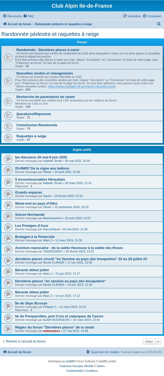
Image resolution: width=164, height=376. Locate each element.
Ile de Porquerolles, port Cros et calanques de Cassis (59, 316)
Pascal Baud (51, 229)
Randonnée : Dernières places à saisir (47, 50)
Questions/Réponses (33, 114)
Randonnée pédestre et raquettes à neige (50, 34)
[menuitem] (28, 16)
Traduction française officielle (76, 366)
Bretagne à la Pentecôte (35, 237)
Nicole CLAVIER (53, 262)
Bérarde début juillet (32, 270)
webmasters (51, 330)
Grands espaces (28, 192)
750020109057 (52, 251)
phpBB (70, 361)
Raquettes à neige (31, 136)
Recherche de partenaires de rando (45, 97)
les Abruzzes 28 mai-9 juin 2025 (41, 157)
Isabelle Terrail (52, 160)
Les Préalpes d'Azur (31, 226)
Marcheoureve (52, 218)
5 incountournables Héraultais (40, 179)
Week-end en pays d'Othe (36, 203)
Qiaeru (101, 366)
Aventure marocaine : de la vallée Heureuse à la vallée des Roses (69, 248)
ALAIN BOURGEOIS (56, 319)
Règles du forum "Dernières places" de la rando (54, 327)
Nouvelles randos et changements (44, 73)
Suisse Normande (29, 215)
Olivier (47, 171)
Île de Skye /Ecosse (31, 303)
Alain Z (47, 240)
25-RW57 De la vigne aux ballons (42, 168)
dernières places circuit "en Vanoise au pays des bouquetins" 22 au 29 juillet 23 (81, 259)
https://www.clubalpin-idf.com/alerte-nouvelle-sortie (82, 86)
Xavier (47, 196)
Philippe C (49, 306)
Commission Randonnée (36, 125)
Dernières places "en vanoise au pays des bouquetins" (60, 281)
